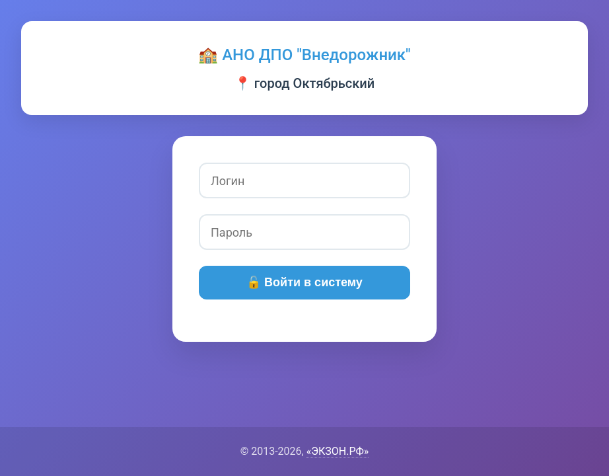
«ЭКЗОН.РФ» (337, 451)
